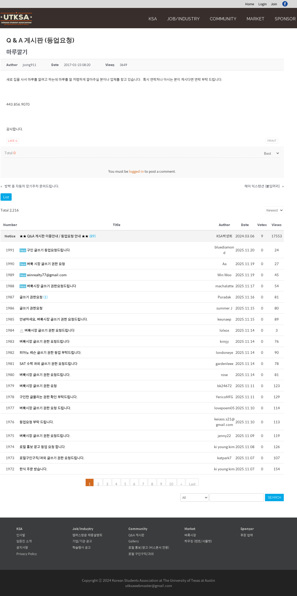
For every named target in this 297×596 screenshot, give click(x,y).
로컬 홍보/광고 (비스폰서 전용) (148, 547)
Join (274, 4)
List (6, 197)
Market (255, 18)
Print (271, 141)
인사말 (20, 535)
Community (223, 18)
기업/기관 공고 (82, 541)
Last (192, 483)
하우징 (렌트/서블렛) (198, 541)
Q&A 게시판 (136, 535)
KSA (152, 18)
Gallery (133, 541)
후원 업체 (246, 535)
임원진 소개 (24, 541)
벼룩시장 (190, 535)
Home (249, 4)
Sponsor (285, 18)
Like (12, 141)
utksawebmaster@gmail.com (148, 585)
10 (171, 483)
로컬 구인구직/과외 (141, 553)
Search (274, 497)
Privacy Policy (26, 553)
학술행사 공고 (81, 547)
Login (262, 4)
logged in (136, 171)
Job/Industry (183, 18)
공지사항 (22, 547)
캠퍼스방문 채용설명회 (87, 535)
